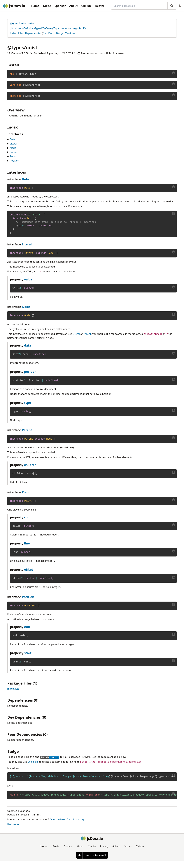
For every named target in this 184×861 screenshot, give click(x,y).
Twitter (99, 6)
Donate (68, 846)
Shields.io (33, 761)
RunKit (82, 28)
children (30, 465)
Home (35, 6)
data (27, 345)
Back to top (13, 824)
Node (13, 148)
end (27, 627)
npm (65, 28)
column (29, 517)
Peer (50, 33)
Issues (128, 846)
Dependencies (33, 33)
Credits (92, 846)
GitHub (86, 6)
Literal (13, 143)
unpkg (73, 28)
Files (20, 33)
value (28, 279)
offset (28, 569)
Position (14, 160)
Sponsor (60, 6)
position (30, 372)
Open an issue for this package (67, 819)
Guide (47, 6)
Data (12, 139)
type (27, 403)
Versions (70, 33)
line (27, 543)
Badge (59, 33)
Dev (45, 33)
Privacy (104, 846)
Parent (14, 152)
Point (13, 156)
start (28, 653)
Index (13, 33)
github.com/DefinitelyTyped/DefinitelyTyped (35, 28)
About (73, 6)
